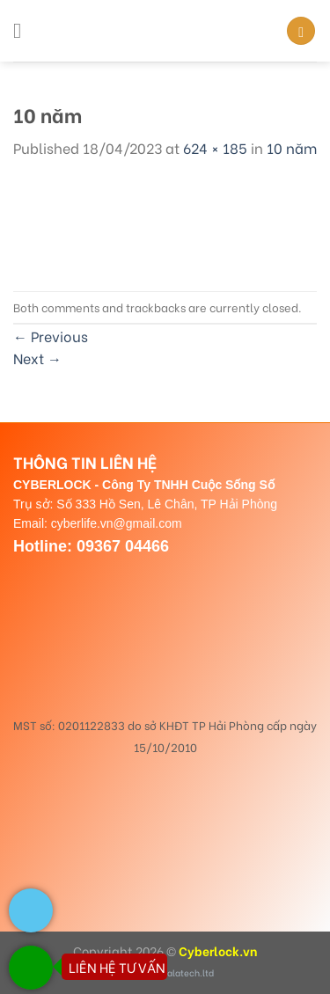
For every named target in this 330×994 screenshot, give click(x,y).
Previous (50, 335)
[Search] (301, 31)
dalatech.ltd (188, 972)
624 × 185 (215, 147)
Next (37, 357)
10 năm (292, 147)
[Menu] (23, 30)
